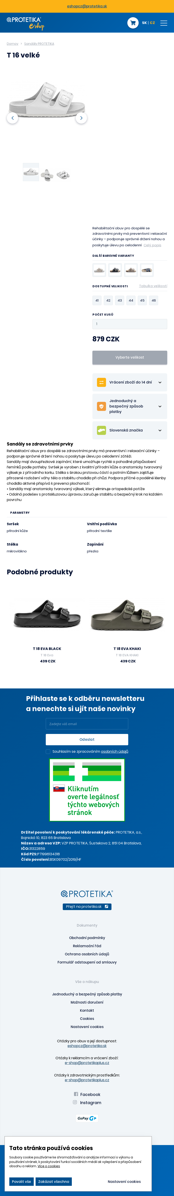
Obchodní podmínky (87, 937)
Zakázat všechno (53, 1181)
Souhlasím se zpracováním (90, 752)
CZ (152, 23)
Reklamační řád (87, 946)
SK (144, 23)
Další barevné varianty (113, 256)
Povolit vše (21, 1181)
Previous (12, 117)
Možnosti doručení (87, 1002)
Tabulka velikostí (153, 286)
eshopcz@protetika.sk (87, 6)
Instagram (87, 1102)
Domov (12, 43)
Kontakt (87, 1010)
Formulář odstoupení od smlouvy (87, 962)
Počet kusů (102, 314)
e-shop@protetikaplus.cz (87, 1062)
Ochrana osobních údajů (87, 954)
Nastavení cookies (87, 1026)
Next (81, 117)
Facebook (87, 1094)
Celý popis (152, 245)
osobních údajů (114, 751)
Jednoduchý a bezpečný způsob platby (87, 994)
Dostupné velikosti (129, 287)
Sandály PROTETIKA (39, 43)
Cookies (87, 1018)
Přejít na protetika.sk (87, 906)
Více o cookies (49, 1166)
